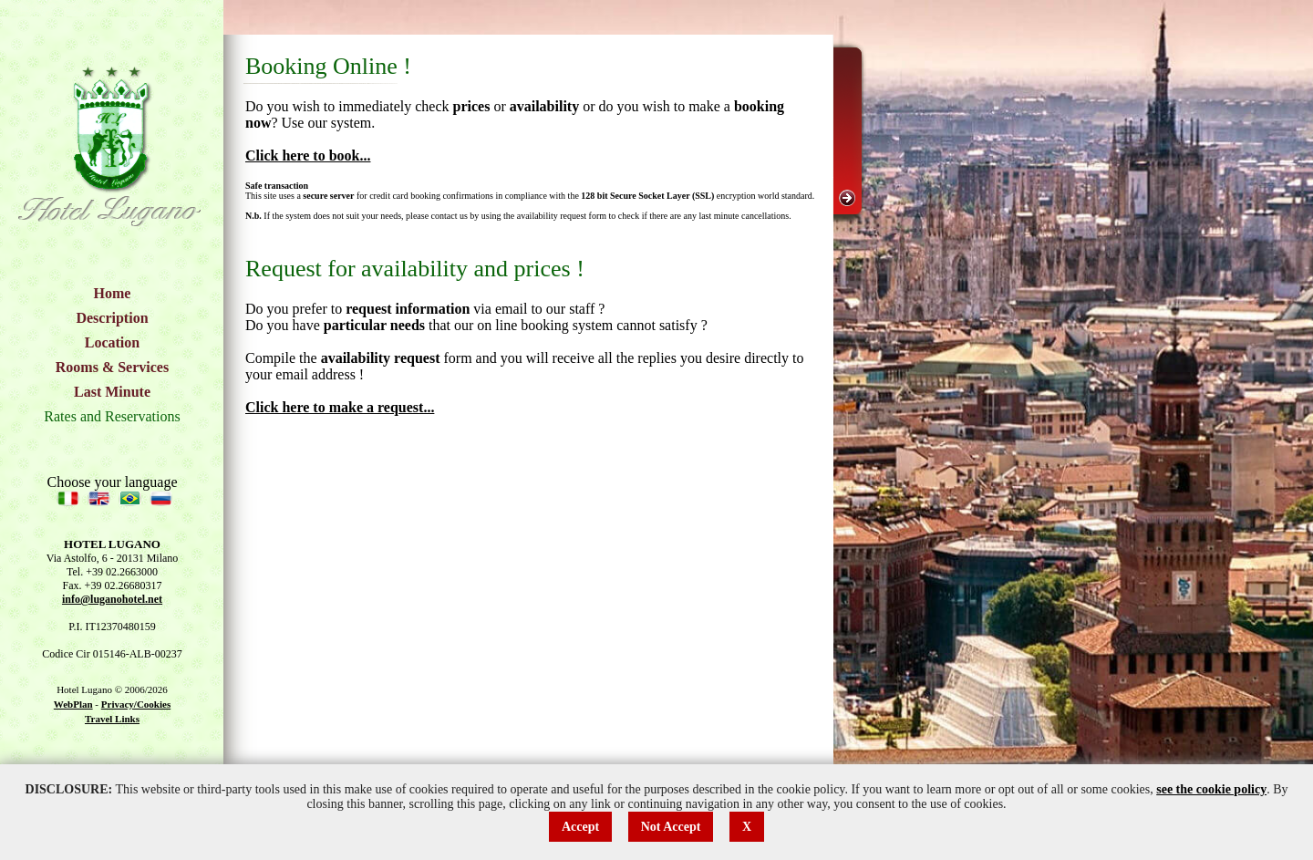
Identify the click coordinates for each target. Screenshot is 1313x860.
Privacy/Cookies (136, 704)
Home (112, 293)
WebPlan (73, 704)
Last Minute (112, 391)
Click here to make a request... (339, 407)
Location (112, 342)
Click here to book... (307, 155)
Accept (580, 827)
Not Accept (671, 827)
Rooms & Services (112, 367)
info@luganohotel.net (112, 599)
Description (112, 318)
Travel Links (112, 718)
